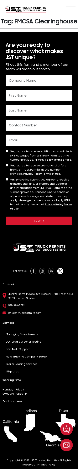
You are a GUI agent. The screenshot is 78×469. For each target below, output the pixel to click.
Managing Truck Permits (22, 334)
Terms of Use (62, 159)
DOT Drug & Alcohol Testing (23, 341)
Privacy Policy (44, 159)
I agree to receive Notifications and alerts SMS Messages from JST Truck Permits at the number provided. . (41, 155)
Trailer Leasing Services (21, 364)
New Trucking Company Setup (26, 356)
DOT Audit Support (18, 349)
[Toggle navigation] (71, 9)
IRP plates (12, 371)
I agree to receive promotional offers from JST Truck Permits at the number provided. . (38, 169)
